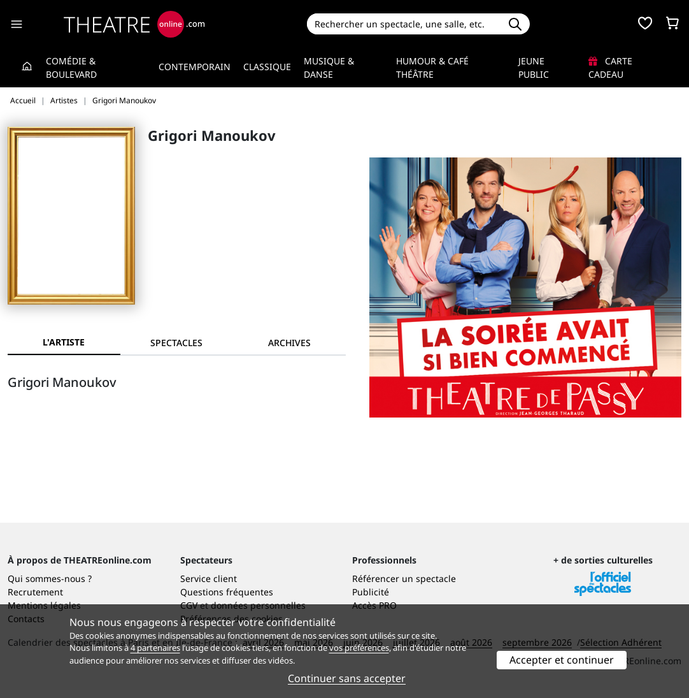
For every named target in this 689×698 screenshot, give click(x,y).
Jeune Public (533, 67)
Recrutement (35, 592)
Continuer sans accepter (347, 678)
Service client (208, 578)
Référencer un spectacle (404, 578)
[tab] (176, 342)
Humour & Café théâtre (432, 67)
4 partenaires (155, 647)
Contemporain (195, 67)
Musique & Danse (329, 67)
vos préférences (359, 647)
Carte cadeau (610, 67)
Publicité (370, 592)
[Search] (404, 23)
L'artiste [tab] (64, 342)
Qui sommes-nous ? (50, 578)
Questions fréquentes (226, 592)
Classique (267, 67)
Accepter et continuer (561, 660)
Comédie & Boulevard (71, 67)
